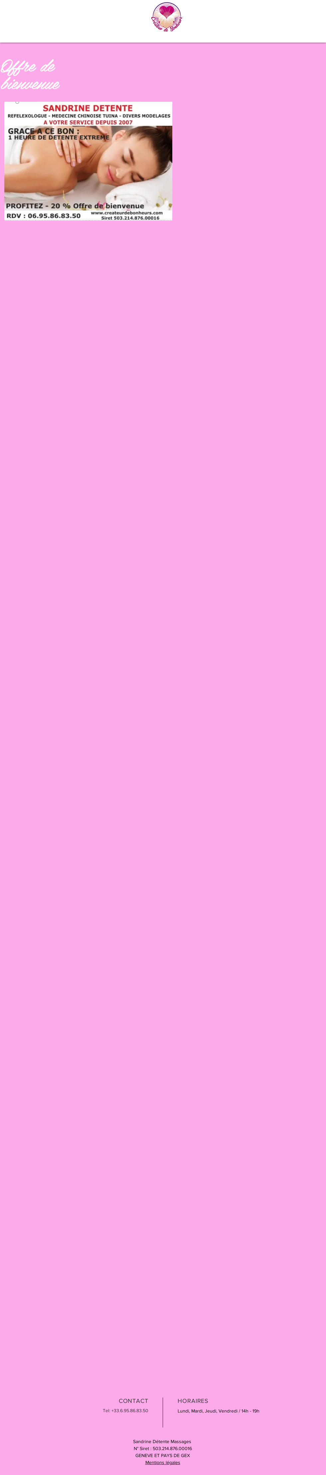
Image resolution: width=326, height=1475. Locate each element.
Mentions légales (162, 1462)
